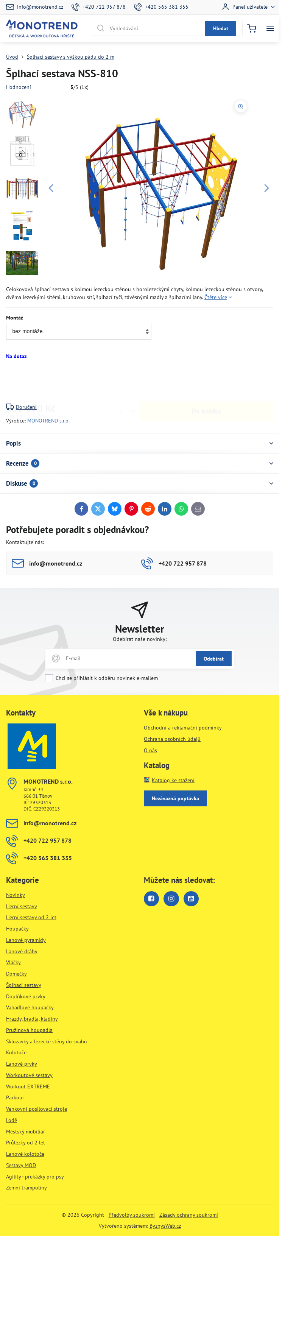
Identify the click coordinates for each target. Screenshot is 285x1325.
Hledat (220, 28)
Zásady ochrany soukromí (188, 1214)
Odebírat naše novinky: (140, 639)
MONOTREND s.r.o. (48, 420)
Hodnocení (18, 87)
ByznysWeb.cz (165, 1225)
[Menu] (270, 28)
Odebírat (214, 658)
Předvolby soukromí (132, 1214)
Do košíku (206, 381)
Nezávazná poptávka (175, 798)
